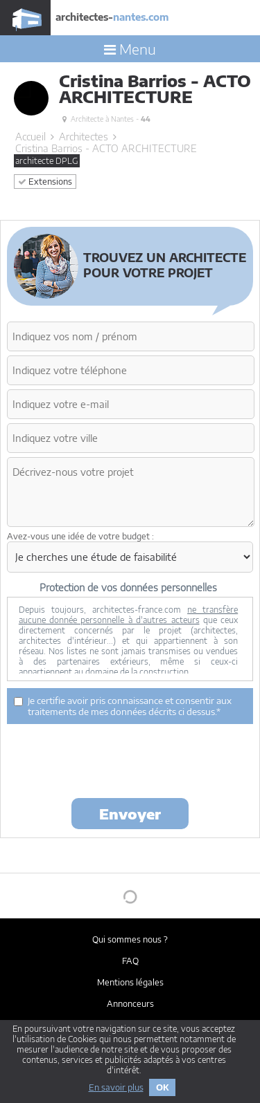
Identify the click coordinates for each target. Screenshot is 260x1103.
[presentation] (112, 760)
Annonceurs (130, 1004)
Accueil (30, 136)
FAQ (130, 961)
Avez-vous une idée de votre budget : (80, 536)
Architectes (83, 136)
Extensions (45, 181)
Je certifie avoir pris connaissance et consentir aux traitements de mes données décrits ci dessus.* (123, 706)
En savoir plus (116, 1087)
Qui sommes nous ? (130, 939)
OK (162, 1087)
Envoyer (130, 813)
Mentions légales (130, 982)
